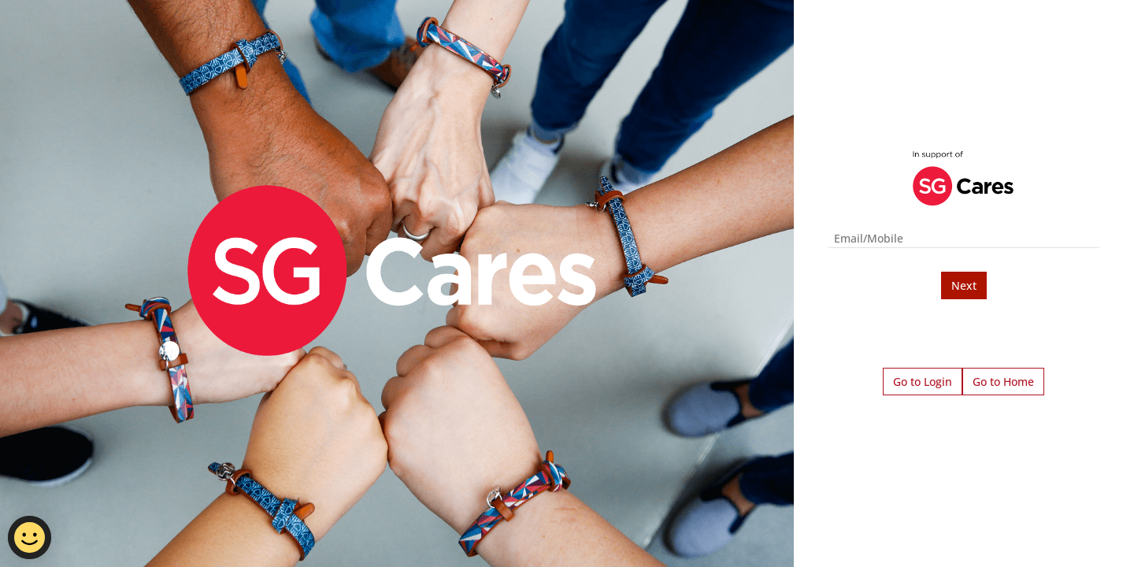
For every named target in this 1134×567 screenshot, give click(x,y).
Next (963, 285)
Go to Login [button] (922, 381)
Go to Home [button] (1003, 381)
